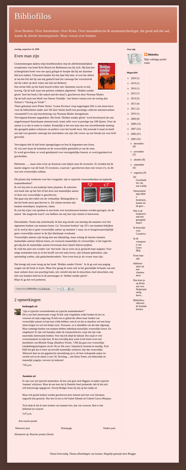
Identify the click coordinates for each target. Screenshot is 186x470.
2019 (134, 83)
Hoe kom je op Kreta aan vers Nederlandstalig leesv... (139, 288)
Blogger (132, 453)
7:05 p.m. (27, 365)
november (139, 151)
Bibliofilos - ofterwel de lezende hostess (139, 305)
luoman (98, 453)
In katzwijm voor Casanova (139, 230)
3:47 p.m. (27, 413)
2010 (134, 113)
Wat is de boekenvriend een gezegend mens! (139, 217)
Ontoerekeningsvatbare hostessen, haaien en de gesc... (139, 198)
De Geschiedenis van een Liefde (139, 181)
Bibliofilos (32, 16)
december (138, 143)
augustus (138, 172)
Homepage (66, 428)
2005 (134, 139)
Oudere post (109, 428)
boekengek (28, 306)
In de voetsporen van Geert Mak (139, 244)
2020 (134, 78)
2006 (134, 134)
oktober (138, 159)
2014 (134, 98)
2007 (134, 129)
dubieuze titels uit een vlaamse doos (138, 269)
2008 (134, 124)
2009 (134, 119)
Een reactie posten (28, 421)
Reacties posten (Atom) (41, 434)
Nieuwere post (22, 428)
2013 (134, 103)
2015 (134, 93)
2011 (133, 108)
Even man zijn (26, 55)
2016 (134, 88)
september (139, 164)
